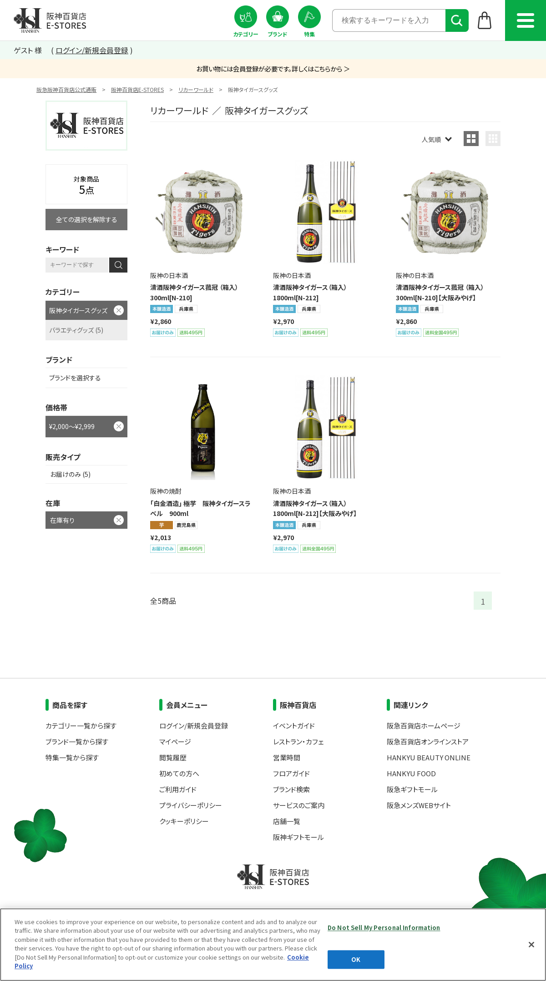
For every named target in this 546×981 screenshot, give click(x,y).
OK (355, 959)
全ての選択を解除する (86, 219)
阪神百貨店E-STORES (137, 89)
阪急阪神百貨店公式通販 (66, 89)
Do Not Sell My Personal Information (384, 927)
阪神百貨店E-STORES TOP (50, 20)
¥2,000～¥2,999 (72, 426)
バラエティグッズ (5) (76, 329)
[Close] (531, 945)
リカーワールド (195, 89)
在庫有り (62, 520)
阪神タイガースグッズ (78, 310)
